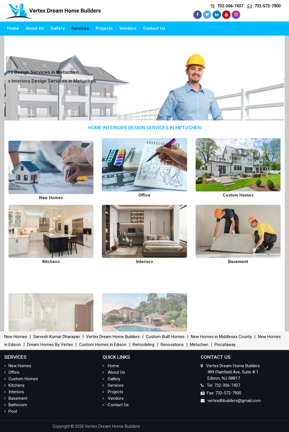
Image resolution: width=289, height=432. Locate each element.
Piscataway (225, 344)
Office (11, 372)
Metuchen (199, 344)
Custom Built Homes (165, 336)
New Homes (15, 336)
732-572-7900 (268, 6)
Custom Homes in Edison (102, 344)
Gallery (58, 28)
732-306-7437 (230, 6)
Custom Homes (21, 378)
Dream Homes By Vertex (50, 344)
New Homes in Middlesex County (221, 336)
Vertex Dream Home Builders (113, 336)
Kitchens (14, 385)
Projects (104, 28)
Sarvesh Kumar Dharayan (56, 336)
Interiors (14, 391)
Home (13, 28)
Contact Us (154, 28)
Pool (10, 411)
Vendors (127, 28)
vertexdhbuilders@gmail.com (234, 400)
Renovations (172, 344)
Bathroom (15, 404)
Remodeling (143, 344)
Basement (15, 398)
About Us (35, 28)
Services (80, 28)
